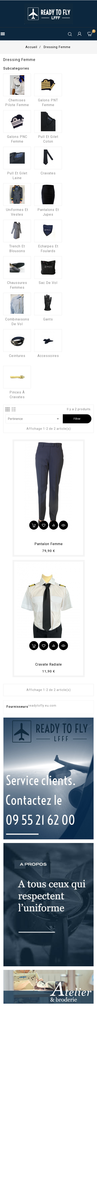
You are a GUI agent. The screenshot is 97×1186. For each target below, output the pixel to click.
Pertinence (34, 418)
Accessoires (48, 356)
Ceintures (17, 356)
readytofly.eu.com (42, 705)
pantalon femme (48, 544)
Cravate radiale (48, 664)
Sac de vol (48, 283)
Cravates (48, 173)
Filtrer (77, 418)
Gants (48, 319)
